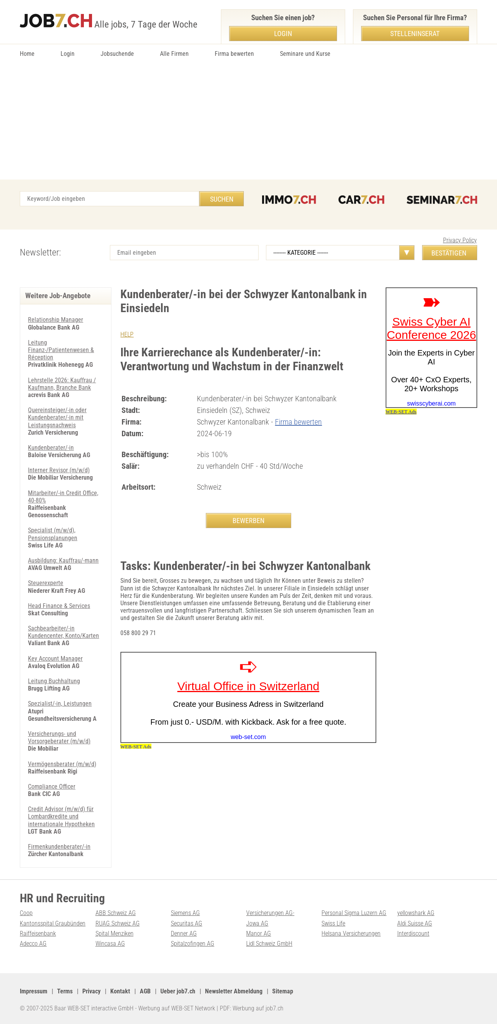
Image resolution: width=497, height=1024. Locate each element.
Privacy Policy (460, 240)
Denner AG (184, 933)
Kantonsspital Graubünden (52, 923)
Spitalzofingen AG (192, 943)
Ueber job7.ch (177, 991)
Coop (26, 913)
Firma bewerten (234, 53)
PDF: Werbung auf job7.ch (251, 1008)
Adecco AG (33, 943)
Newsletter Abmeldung (233, 991)
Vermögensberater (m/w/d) (62, 764)
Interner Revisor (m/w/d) (59, 470)
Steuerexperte (45, 583)
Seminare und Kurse (305, 53)
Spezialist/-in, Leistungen (60, 703)
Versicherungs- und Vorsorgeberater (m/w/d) (59, 737)
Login (68, 53)
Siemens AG (185, 913)
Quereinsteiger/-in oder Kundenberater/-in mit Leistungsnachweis (57, 417)
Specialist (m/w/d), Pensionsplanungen (52, 534)
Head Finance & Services (59, 606)
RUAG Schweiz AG (118, 923)
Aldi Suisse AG (414, 923)
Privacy (91, 991)
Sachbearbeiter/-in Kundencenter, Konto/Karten (63, 632)
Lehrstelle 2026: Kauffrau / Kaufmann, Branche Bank (62, 383)
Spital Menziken (115, 933)
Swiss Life (333, 923)
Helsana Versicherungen (351, 933)
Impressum (33, 991)
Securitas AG (186, 923)
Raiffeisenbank (38, 933)
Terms (65, 991)
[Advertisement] (248, 121)
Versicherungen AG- (270, 913)
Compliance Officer (51, 786)
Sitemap (282, 991)
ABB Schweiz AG (116, 913)
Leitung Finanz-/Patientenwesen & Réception (61, 350)
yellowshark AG (415, 913)
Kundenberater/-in (51, 447)
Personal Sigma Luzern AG (353, 913)
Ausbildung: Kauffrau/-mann (63, 560)
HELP (127, 334)
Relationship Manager (55, 319)
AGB (145, 991)
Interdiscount (413, 933)
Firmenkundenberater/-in (59, 846)
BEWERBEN (248, 520)
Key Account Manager (55, 658)
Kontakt (120, 991)
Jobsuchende (117, 53)
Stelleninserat (415, 33)
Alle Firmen (174, 53)
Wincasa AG (110, 943)
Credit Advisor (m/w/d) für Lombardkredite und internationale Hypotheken (61, 816)
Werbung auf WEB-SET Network (176, 1008)
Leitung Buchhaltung (54, 681)
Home (27, 53)
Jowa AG (257, 923)
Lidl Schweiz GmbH (269, 943)
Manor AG (258, 933)
